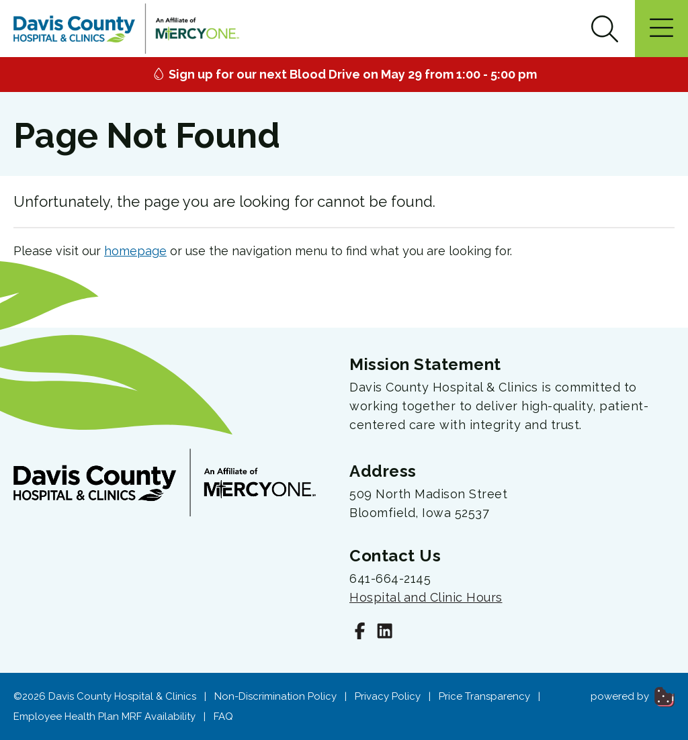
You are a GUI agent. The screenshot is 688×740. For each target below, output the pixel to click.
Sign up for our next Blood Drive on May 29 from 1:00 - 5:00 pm (344, 74)
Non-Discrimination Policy (275, 696)
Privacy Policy (388, 696)
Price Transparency (484, 696)
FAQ (223, 716)
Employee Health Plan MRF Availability (104, 716)
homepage (135, 251)
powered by (633, 696)
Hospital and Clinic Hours (426, 597)
